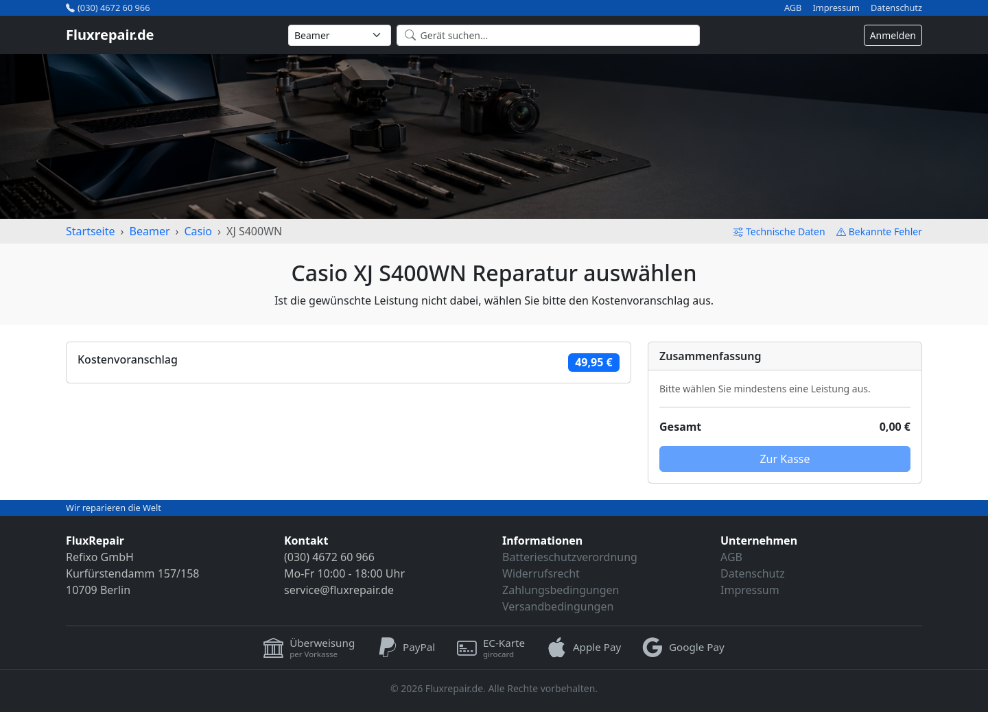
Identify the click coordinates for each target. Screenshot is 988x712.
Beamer (150, 231)
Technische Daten (779, 231)
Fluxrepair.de (110, 34)
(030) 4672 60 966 (108, 7)
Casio (198, 231)
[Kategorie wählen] (339, 35)
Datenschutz (896, 8)
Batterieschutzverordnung (569, 557)
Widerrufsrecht (541, 573)
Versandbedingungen (557, 606)
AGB (793, 8)
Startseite (90, 231)
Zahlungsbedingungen (561, 589)
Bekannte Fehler (879, 231)
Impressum (836, 8)
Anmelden (893, 35)
